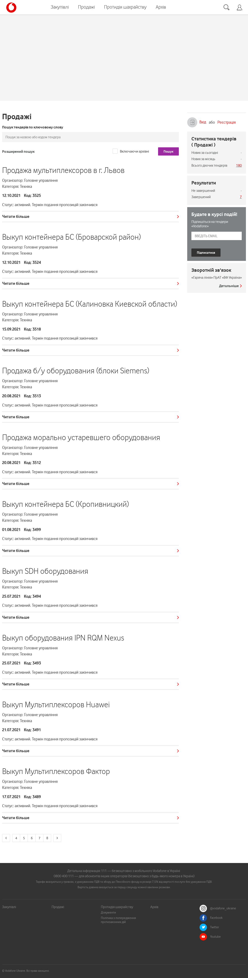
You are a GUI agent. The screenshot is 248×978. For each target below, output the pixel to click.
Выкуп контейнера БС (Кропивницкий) (65, 504)
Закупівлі (60, 7)
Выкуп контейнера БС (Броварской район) (71, 237)
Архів (161, 7)
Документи (108, 912)
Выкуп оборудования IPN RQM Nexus (63, 638)
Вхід (196, 122)
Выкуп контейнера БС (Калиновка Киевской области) (89, 304)
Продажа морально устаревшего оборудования (81, 437)
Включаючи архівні (134, 151)
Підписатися (206, 253)
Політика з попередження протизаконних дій (118, 920)
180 (239, 165)
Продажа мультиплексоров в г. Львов (63, 170)
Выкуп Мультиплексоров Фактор (56, 771)
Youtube (215, 937)
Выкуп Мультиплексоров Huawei (56, 704)
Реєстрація (226, 122)
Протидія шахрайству (125, 7)
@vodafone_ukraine (223, 908)
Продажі (86, 7)
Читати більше (15, 216)
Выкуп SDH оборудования (45, 571)
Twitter (214, 927)
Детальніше (229, 286)
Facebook (216, 918)
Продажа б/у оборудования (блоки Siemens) (75, 370)
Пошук (168, 151)
